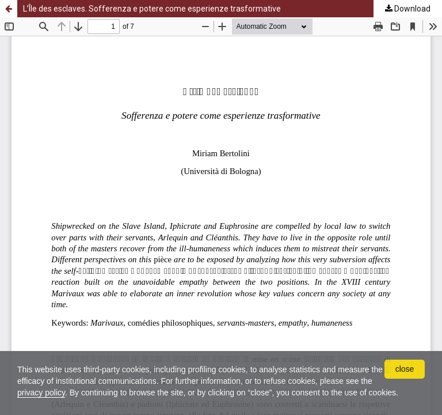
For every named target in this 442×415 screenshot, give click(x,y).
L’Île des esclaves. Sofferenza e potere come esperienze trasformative (152, 8)
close (404, 368)
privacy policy (41, 392)
